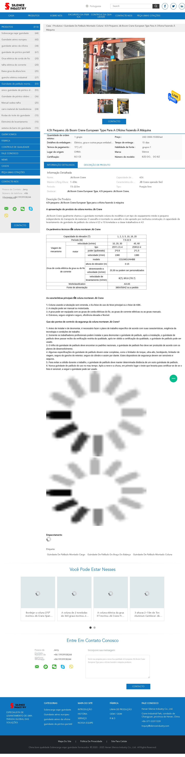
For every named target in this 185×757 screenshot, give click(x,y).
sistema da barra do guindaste (20, 128)
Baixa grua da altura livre (20, 71)
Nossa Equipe (85, 723)
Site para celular (119, 741)
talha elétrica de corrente (20, 65)
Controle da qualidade (101, 16)
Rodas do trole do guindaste (20, 115)
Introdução (85, 709)
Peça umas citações (148, 16)
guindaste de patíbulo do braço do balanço (109, 555)
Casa (11, 16)
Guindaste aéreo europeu (20, 40)
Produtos (33, 16)
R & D (112, 718)
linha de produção (121, 709)
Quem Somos (9, 134)
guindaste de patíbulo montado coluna (152, 555)
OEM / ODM (116, 714)
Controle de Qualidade (15, 147)
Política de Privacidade (91, 741)
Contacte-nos (123, 16)
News (5, 160)
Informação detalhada (61, 165)
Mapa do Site (64, 741)
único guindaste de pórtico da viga (20, 90)
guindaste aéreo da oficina (20, 46)
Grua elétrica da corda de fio (20, 59)
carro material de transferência (20, 109)
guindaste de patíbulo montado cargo (66, 555)
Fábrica (6, 141)
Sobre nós (56, 16)
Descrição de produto (97, 165)
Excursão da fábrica (78, 16)
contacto (114, 121)
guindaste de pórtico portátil (20, 52)
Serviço (82, 718)
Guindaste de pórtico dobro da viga (20, 96)
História (82, 714)
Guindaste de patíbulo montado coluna (21, 84)
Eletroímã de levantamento (20, 122)
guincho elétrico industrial (20, 77)
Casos (5, 166)
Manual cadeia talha (20, 103)
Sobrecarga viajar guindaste (20, 33)
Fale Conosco (10, 153)
